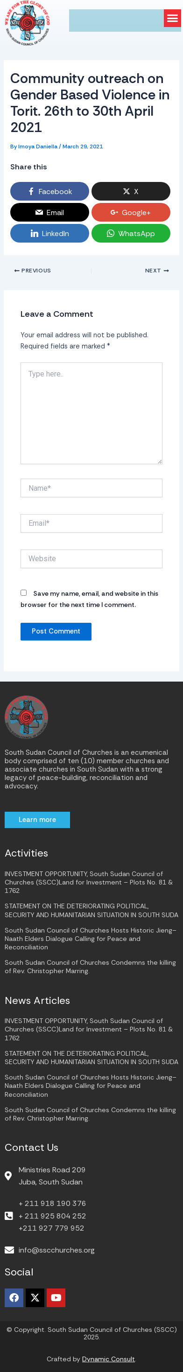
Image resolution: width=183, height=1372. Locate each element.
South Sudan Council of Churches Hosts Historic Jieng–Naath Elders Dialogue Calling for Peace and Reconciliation (90, 938)
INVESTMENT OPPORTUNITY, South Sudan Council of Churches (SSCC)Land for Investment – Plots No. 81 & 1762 (89, 882)
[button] (173, 18)
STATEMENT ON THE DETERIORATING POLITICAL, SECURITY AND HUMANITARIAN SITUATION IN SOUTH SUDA (91, 910)
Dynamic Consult (108, 1359)
